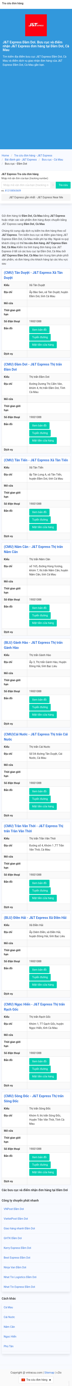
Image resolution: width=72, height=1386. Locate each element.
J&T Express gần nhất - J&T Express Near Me (36, 197)
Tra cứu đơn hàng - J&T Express (33, 155)
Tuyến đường (40, 337)
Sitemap (49, 1372)
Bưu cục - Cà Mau (52, 159)
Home (5, 155)
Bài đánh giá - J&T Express (21, 159)
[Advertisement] (36, 111)
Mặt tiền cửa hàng (43, 344)
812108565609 (13, 190)
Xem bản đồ (39, 329)
